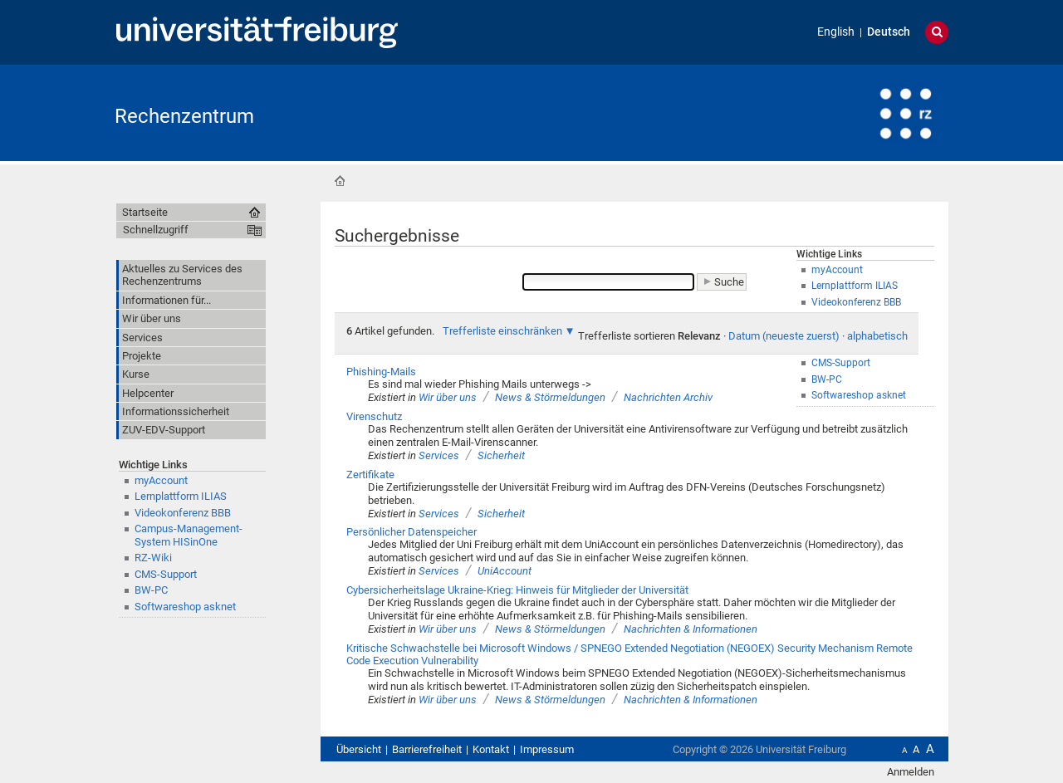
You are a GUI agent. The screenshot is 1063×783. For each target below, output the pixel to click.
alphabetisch (877, 336)
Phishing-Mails (381, 371)
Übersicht (358, 749)
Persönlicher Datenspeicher (411, 532)
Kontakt (491, 749)
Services (439, 455)
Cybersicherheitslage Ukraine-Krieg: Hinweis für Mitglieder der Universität (517, 590)
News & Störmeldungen (550, 397)
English (836, 32)
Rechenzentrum (184, 116)
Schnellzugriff (156, 229)
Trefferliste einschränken (502, 331)
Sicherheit (501, 455)
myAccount (161, 480)
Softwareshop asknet (185, 606)
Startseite (340, 181)
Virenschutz (374, 416)
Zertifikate (370, 474)
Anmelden (910, 772)
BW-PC (151, 590)
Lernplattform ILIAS (181, 496)
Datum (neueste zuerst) (784, 336)
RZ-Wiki (153, 557)
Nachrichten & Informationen (690, 629)
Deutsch (888, 32)
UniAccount (505, 571)
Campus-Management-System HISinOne (188, 534)
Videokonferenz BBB (183, 513)
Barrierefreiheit (427, 749)
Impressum (547, 749)
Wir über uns (448, 397)
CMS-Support (166, 574)
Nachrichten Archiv (668, 397)
